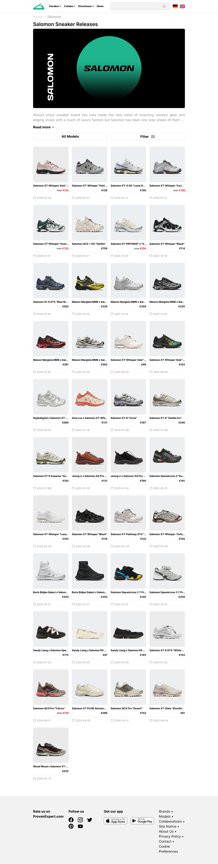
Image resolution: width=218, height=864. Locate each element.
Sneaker (54, 6)
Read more (44, 127)
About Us (166, 831)
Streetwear (85, 6)
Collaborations (170, 821)
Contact (165, 841)
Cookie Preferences (168, 848)
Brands (164, 811)
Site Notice (167, 826)
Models (164, 816)
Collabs (68, 6)
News (100, 6)
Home (37, 17)
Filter (147, 136)
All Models (70, 136)
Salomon (54, 17)
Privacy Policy (170, 836)
